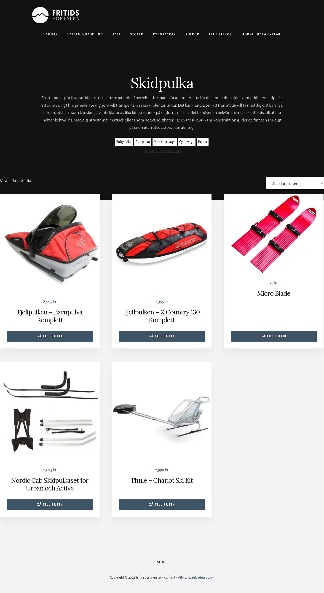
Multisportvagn (165, 142)
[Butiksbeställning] (295, 183)
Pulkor (202, 142)
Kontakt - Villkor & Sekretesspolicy (188, 577)
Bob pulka (142, 142)
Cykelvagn (186, 142)
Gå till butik (50, 336)
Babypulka (124, 142)
